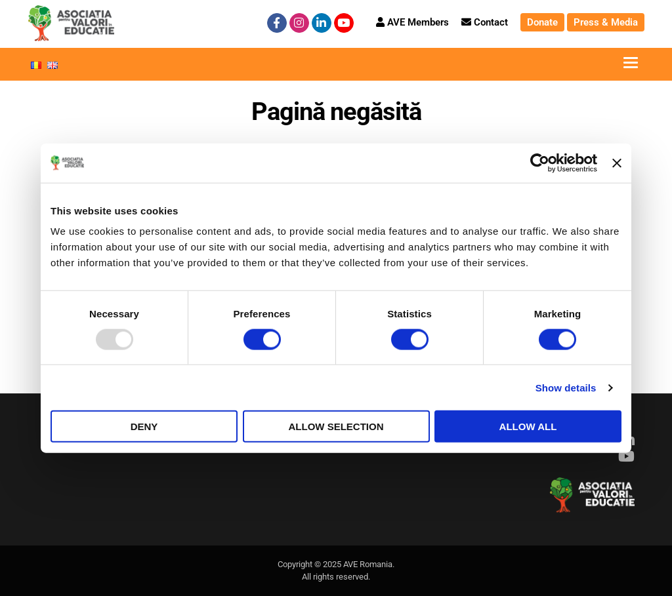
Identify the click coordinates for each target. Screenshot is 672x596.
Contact (484, 22)
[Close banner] (616, 162)
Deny (144, 426)
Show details (566, 387)
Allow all (528, 426)
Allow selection (336, 426)
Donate (542, 22)
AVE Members (412, 22)
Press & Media (606, 22)
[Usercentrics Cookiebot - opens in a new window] (539, 162)
